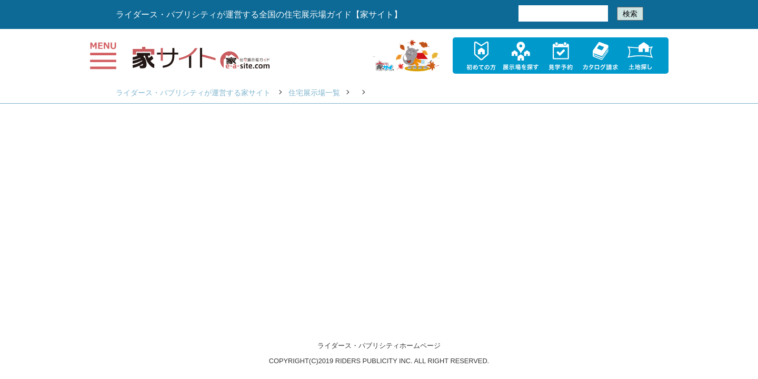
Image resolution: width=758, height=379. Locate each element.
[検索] (562, 13)
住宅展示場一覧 (314, 92)
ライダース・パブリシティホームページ (379, 346)
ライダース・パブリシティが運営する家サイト (193, 92)
